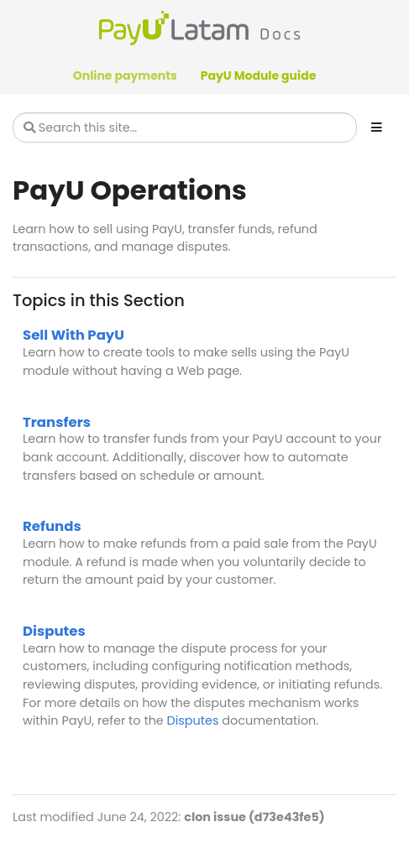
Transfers (57, 422)
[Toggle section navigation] (376, 127)
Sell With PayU (73, 335)
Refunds (52, 526)
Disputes (54, 631)
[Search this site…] (185, 127)
